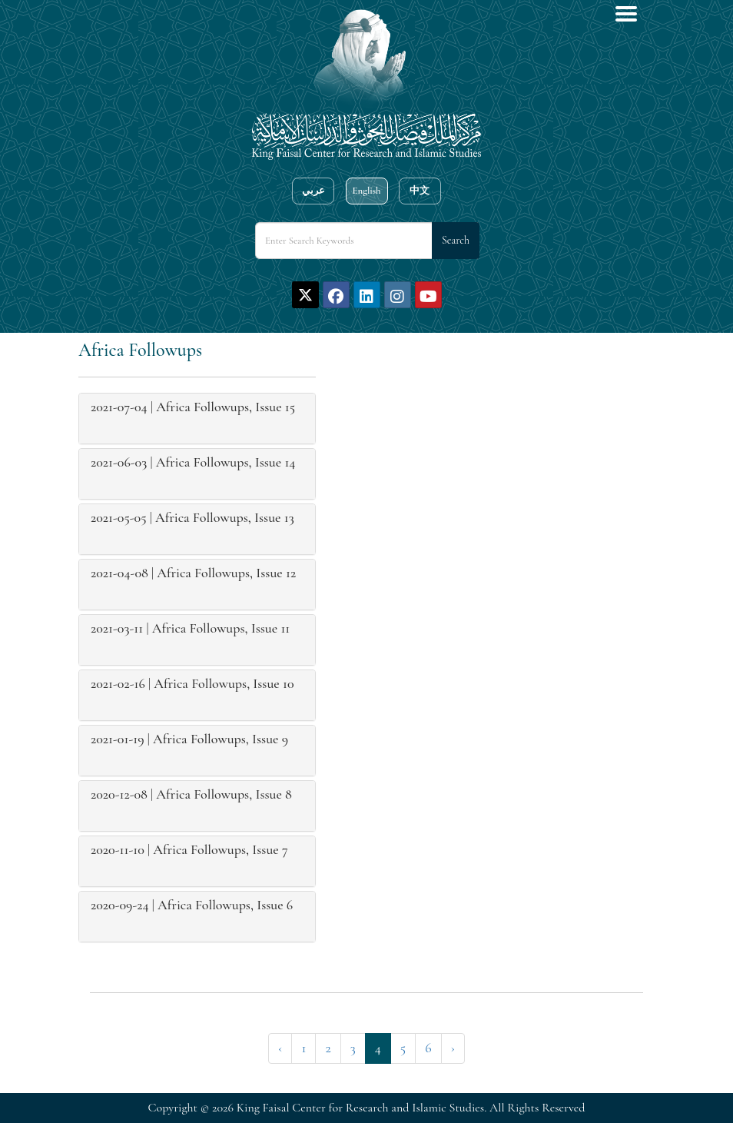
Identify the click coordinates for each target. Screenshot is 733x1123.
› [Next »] (453, 1047)
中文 (420, 190)
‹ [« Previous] (280, 1047)
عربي (313, 190)
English (366, 190)
